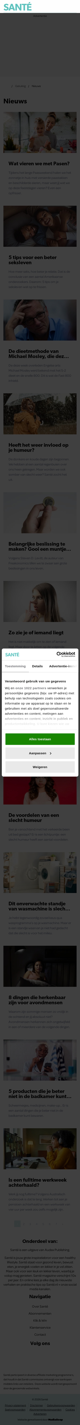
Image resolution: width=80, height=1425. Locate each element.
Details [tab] (37, 666)
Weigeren (40, 767)
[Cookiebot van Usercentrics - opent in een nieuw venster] (57, 654)
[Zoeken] (73, 6)
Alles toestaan (40, 739)
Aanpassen (40, 753)
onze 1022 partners (30, 688)
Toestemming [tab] (15, 666)
